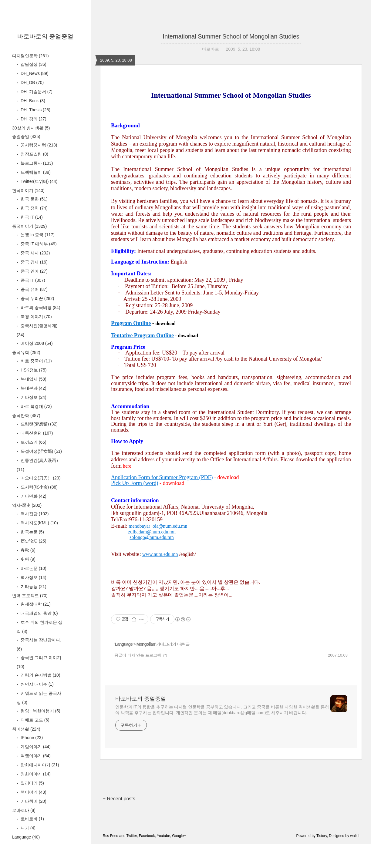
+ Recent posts (119, 798)
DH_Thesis (34, 109)
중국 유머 (33, 289)
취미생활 (26, 729)
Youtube (163, 836)
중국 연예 (33, 271)
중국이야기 (29, 226)
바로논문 (32, 568)
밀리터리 (31, 783)
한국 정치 (33, 208)
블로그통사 (36, 163)
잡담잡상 (32, 64)
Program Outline (131, 323)
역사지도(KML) (38, 522)
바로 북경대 (35, 406)
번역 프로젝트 (30, 595)
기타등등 (32, 586)
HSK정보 (32, 370)
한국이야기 (28, 190)
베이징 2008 (36, 343)
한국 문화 (33, 199)
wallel (354, 836)
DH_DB (31, 82)
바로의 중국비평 (39, 307)
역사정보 (32, 577)
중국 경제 (33, 262)
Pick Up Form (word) (134, 483)
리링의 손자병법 (39, 675)
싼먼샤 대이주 (36, 684)
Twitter (131, 836)
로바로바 (23, 810)
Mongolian (146, 644)
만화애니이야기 (39, 764)
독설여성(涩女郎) (40, 451)
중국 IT (32, 280)
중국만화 (26, 415)
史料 (27, 559)
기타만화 (32, 496)
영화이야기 (35, 774)
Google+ (179, 836)
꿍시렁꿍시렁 (38, 145)
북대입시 (32, 379)
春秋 (27, 550)
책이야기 (32, 792)
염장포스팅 (33, 154)
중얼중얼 (26, 136)
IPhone (31, 737)
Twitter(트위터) (38, 181)
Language (26, 837)
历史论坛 (32, 541)
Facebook (147, 836)
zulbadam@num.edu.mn (152, 531)
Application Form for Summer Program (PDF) (162, 477)
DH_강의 (32, 118)
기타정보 (32, 397)
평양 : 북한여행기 (39, 710)
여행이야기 (35, 755)
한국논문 (31, 532)
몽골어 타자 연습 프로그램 (137, 655)
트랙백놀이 (35, 172)
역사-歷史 (27, 505)
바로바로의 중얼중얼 (45, 36)
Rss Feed (110, 836)
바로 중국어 (35, 360)
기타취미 (32, 801)
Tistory (321, 836)
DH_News (34, 73)
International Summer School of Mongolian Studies (231, 36)
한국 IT (31, 217)
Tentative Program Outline (142, 335)
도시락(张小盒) (38, 487)
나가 (27, 828)
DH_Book (32, 100)
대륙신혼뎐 (36, 433)
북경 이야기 (35, 316)
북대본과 (32, 388)
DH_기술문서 (35, 91)
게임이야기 (35, 746)
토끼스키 (32, 442)
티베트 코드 (34, 720)
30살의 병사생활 (31, 128)
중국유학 (26, 352)
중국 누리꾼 (36, 298)
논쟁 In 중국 (37, 234)
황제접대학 (35, 604)
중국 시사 (34, 253)
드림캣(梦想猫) (38, 424)
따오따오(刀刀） (39, 478)
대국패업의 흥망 (38, 613)
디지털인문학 (30, 55)
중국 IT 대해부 (38, 243)
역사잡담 (34, 513)
